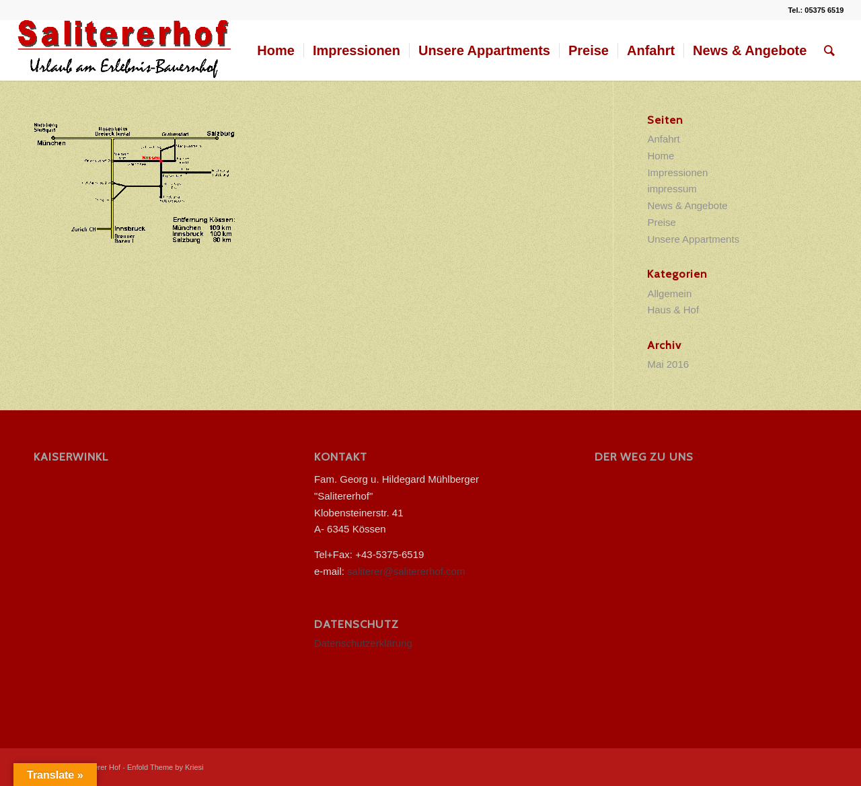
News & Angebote (687, 205)
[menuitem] (275, 50)
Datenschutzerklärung (363, 643)
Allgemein (669, 293)
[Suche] (829, 50)
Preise (661, 222)
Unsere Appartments (693, 239)
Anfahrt (663, 139)
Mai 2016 (668, 364)
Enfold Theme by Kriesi (165, 767)
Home (660, 155)
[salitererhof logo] (125, 50)
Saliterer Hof (99, 767)
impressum (671, 188)
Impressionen (677, 172)
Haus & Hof (673, 309)
